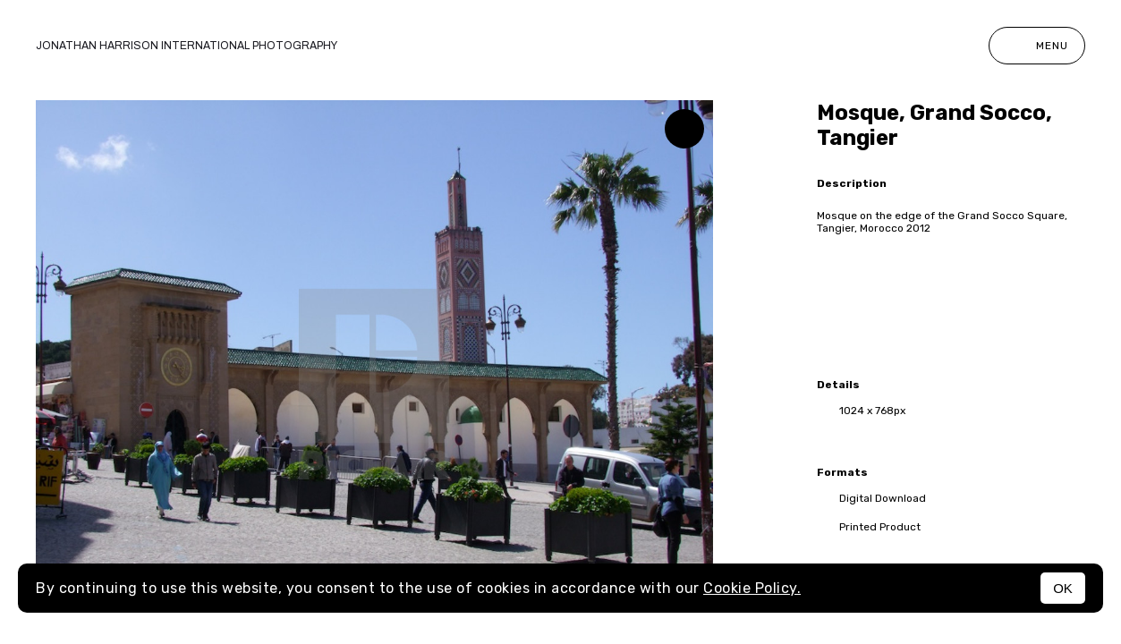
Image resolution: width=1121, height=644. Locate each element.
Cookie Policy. (752, 588)
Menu (1037, 45)
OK (1063, 588)
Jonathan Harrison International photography (186, 45)
